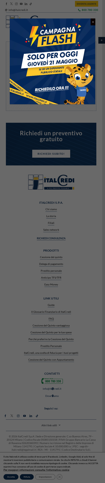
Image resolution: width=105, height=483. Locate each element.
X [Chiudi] (93, 22)
